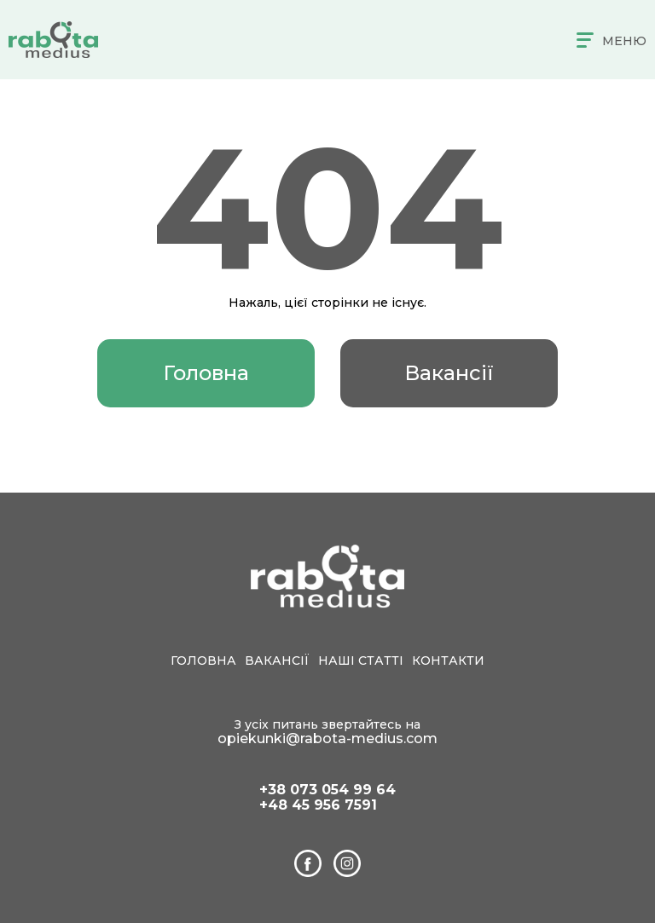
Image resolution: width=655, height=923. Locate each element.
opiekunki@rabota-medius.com (327, 738)
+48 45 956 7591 (318, 805)
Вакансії (449, 373)
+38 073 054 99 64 (327, 790)
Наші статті (360, 660)
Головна (206, 373)
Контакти (448, 660)
